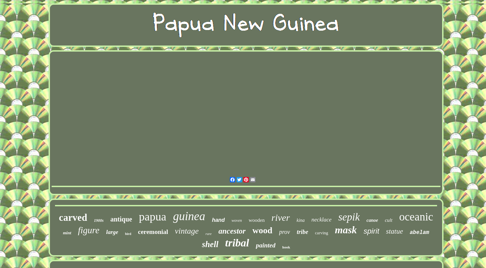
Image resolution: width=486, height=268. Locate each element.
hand (218, 220)
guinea (189, 216)
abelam (419, 233)
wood (262, 230)
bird (128, 234)
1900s (99, 220)
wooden (257, 220)
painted (265, 245)
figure (89, 230)
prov (284, 232)
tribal (237, 243)
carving (321, 232)
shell (210, 244)
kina (301, 220)
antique (121, 219)
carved (73, 217)
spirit (371, 231)
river (280, 217)
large (112, 232)
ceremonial (153, 231)
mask (346, 229)
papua (152, 216)
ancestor (232, 231)
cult (389, 220)
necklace (321, 219)
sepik (349, 217)
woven (237, 220)
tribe (302, 232)
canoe (372, 220)
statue (394, 231)
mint (67, 232)
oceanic (416, 217)
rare (209, 234)
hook (286, 247)
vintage (187, 231)
